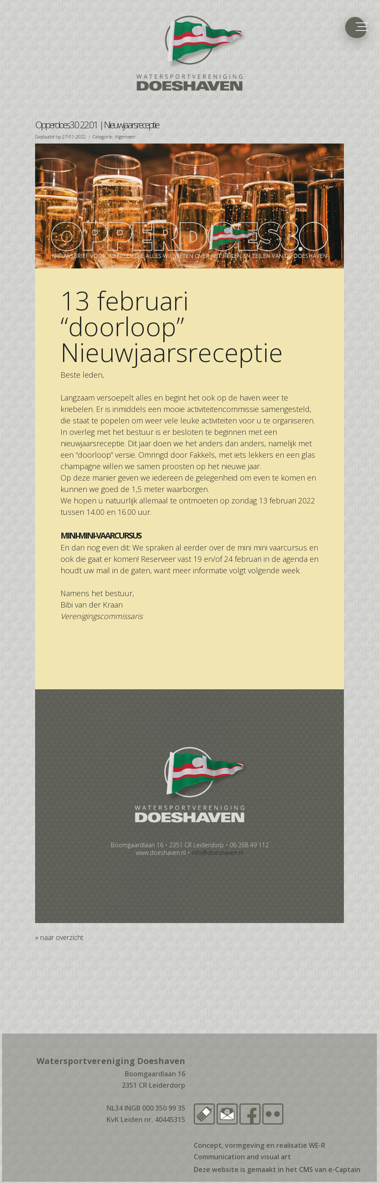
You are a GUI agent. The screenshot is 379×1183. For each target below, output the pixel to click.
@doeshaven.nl (217, 853)
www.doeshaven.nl (161, 853)
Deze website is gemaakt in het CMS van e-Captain (277, 1169)
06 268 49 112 (249, 845)
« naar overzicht (59, 937)
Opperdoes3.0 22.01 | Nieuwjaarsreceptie (97, 124)
